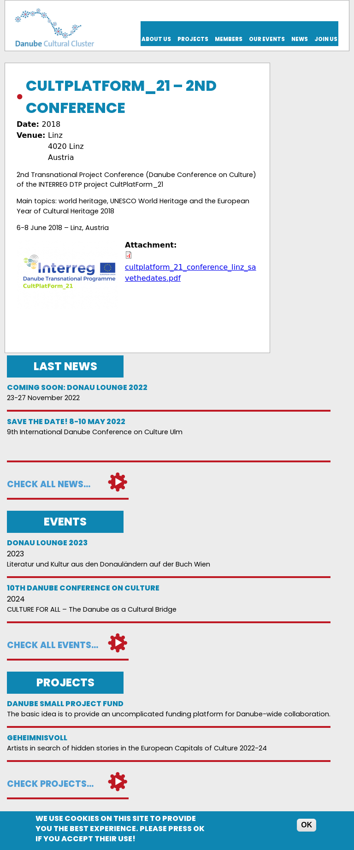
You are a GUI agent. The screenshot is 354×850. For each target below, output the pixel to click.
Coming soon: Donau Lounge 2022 (77, 387)
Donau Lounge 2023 (47, 542)
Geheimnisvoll (37, 737)
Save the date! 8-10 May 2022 (66, 421)
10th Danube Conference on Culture (83, 588)
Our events (267, 39)
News (299, 39)
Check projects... (50, 784)
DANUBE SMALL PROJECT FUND (65, 703)
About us (156, 39)
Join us (325, 39)
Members (228, 39)
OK (306, 826)
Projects (192, 39)
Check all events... (52, 645)
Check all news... (48, 484)
